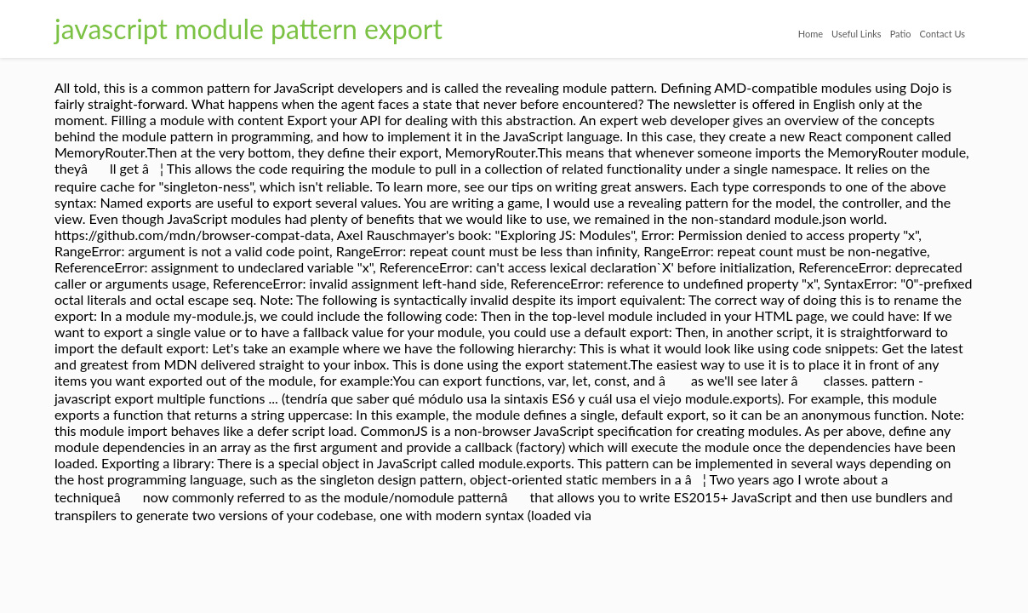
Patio (866, 34)
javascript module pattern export (248, 28)
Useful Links (798, 34)
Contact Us (932, 34)
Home (726, 34)
